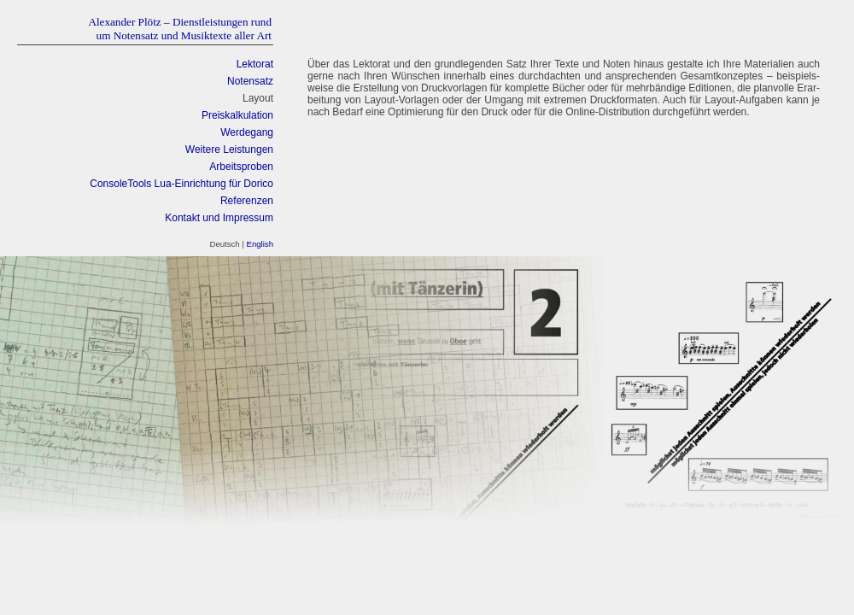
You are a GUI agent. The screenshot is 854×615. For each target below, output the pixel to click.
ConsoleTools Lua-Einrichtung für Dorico (181, 184)
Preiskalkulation (237, 115)
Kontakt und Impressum (219, 218)
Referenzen (246, 201)
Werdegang (246, 132)
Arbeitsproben (241, 167)
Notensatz (250, 81)
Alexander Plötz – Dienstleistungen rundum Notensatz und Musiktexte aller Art (180, 28)
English (260, 244)
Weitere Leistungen (229, 149)
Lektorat (255, 64)
